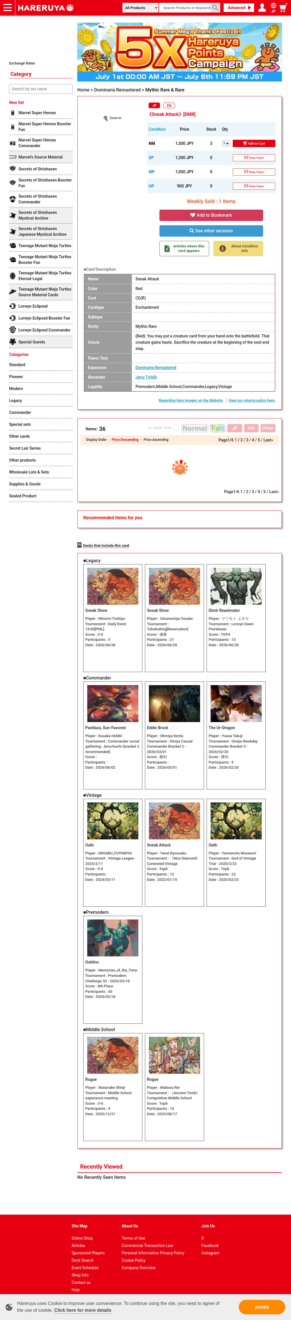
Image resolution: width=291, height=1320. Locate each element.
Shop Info (80, 1268)
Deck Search (83, 1253)
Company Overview (138, 1261)
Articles (78, 1238)
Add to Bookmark (211, 215)
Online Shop (82, 1231)
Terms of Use (133, 1231)
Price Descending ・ (128, 440)
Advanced (237, 7)
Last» (268, 440)
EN (169, 106)
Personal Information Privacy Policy (153, 1246)
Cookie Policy (134, 1253)
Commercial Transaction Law (147, 1238)
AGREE (262, 1307)
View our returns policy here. (252, 400)
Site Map (80, 1219)
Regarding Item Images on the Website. (191, 400)
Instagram (210, 1246)
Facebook (210, 1238)
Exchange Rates (22, 63)
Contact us (81, 1275)
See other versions (211, 230)
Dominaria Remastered (156, 367)
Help (76, 1283)
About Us (130, 1219)
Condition (157, 129)
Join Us (208, 1219)
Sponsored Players (88, 1246)
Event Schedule (85, 1261)
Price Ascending (156, 440)
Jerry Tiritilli (146, 377)
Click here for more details (82, 1310)
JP (154, 106)
